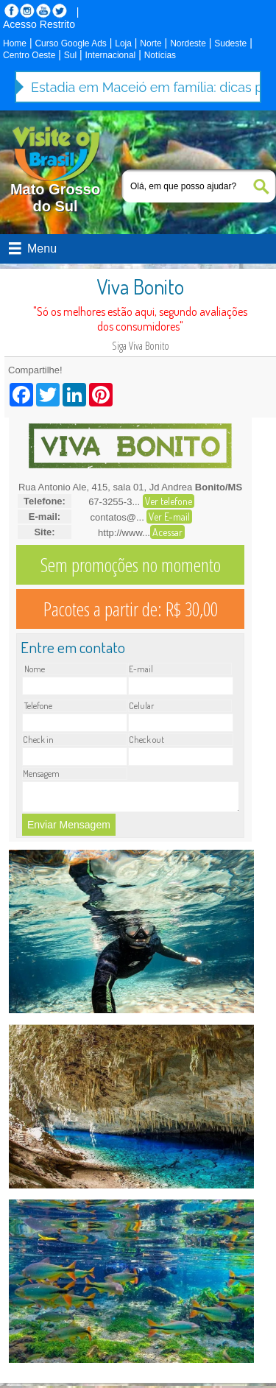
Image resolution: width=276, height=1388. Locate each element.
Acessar (167, 532)
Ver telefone (168, 501)
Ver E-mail (169, 516)
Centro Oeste (29, 55)
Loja (123, 43)
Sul (70, 55)
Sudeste (230, 43)
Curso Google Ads (70, 43)
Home (14, 43)
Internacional (110, 55)
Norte (150, 43)
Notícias (160, 55)
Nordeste (188, 43)
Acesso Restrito (39, 24)
